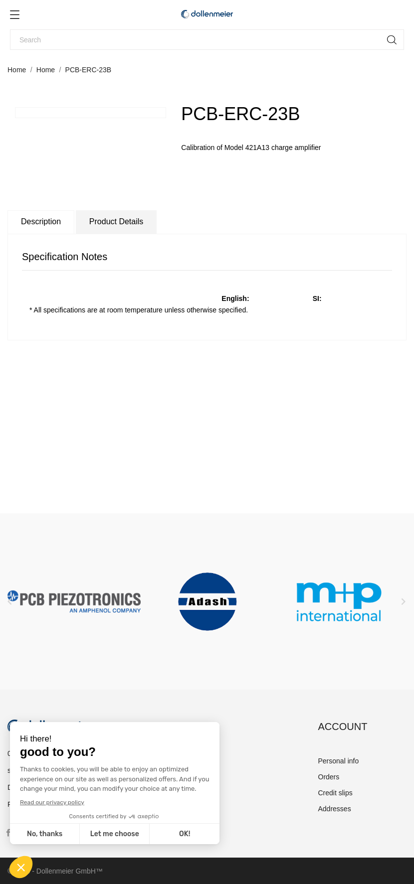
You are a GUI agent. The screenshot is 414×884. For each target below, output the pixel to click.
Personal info (338, 761)
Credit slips (335, 793)
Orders (329, 777)
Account (343, 726)
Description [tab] (41, 221)
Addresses (334, 809)
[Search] (207, 39)
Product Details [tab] (116, 221)
